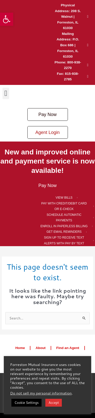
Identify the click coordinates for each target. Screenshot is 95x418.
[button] (6, 19)
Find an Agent (67, 348)
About (40, 348)
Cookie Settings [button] (26, 402)
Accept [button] (53, 402)
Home (20, 348)
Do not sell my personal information (41, 393)
